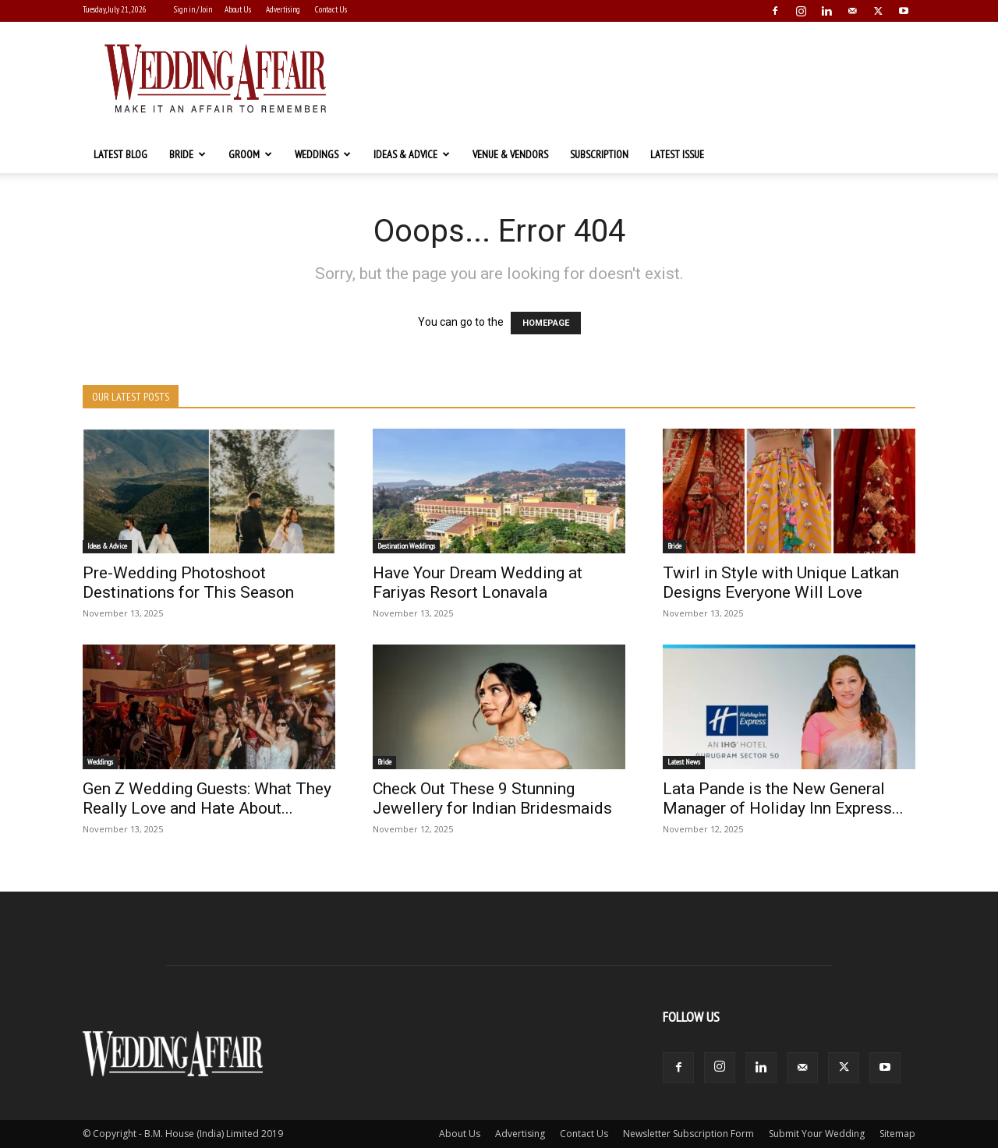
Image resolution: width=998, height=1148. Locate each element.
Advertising (283, 9)
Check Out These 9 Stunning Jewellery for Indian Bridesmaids (492, 798)
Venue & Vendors (510, 154)
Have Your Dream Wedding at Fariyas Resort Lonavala (477, 582)
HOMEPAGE (545, 323)
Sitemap (897, 1133)
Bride (187, 154)
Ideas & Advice (411, 154)
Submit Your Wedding (817, 1133)
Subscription (599, 154)
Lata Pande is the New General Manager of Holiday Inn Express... (783, 798)
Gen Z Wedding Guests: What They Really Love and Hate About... (207, 798)
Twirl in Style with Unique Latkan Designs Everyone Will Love (781, 582)
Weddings (323, 154)
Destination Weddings (406, 546)
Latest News (683, 762)
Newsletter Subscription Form (688, 1133)
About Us (238, 9)
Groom (250, 154)
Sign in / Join (193, 9)
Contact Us (331, 9)
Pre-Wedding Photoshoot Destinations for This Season (188, 582)
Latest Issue (677, 154)
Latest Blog (120, 154)
